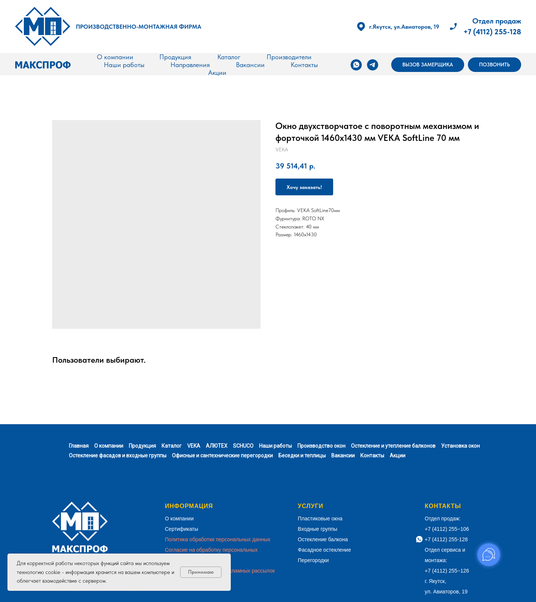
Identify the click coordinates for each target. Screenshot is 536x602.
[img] (43, 26)
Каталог (228, 57)
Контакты (304, 65)
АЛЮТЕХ (216, 446)
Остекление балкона (323, 539)
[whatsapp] (356, 64)
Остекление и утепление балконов (393, 446)
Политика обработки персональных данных (217, 539)
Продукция (175, 57)
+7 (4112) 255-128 (492, 31)
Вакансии (250, 65)
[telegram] (372, 64)
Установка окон (460, 446)
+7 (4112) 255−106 (447, 529)
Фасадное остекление (324, 550)
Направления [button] (190, 65)
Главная (79, 446)
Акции (217, 72)
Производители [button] (289, 57)
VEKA (193, 446)
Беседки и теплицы (302, 455)
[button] (427, 64)
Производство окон (321, 446)
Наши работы (124, 65)
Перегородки (313, 560)
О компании (115, 57)
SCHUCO (243, 446)
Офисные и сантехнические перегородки (222, 455)
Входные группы (317, 529)
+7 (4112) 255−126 (447, 571)
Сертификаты (181, 529)
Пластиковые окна (320, 518)
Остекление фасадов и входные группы (117, 455)
